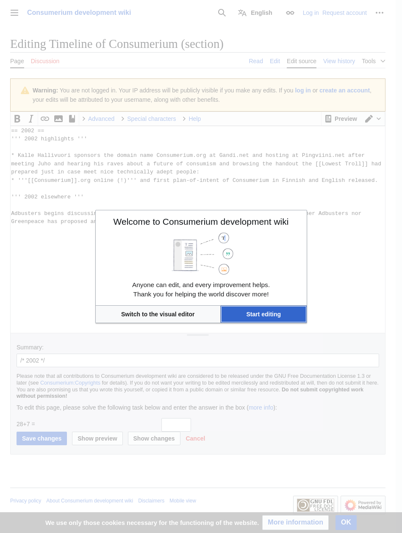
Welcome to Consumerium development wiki (201, 221)
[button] (158, 314)
